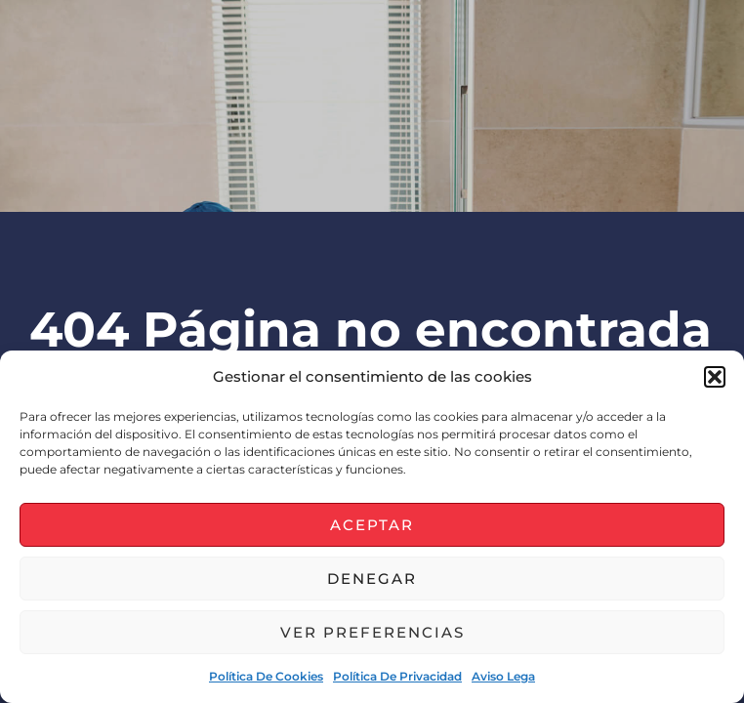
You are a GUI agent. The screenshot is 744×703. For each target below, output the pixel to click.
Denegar (372, 578)
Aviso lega (503, 676)
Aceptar (372, 525)
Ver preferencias (372, 632)
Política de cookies (266, 676)
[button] (714, 377)
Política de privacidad (397, 676)
